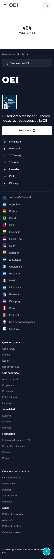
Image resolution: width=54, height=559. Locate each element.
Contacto (7, 501)
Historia (6, 354)
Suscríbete (27, 130)
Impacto (6, 403)
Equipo (6, 361)
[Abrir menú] (5, 5)
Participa (7, 489)
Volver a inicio (27, 32)
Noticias (6, 421)
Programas (8, 385)
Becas (5, 458)
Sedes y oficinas (10, 367)
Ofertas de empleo (11, 477)
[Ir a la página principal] (13, 5)
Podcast (6, 427)
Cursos (6, 452)
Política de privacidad (13, 514)
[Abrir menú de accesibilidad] (46, 551)
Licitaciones (8, 483)
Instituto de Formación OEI (16, 440)
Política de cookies (11, 526)
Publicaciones (9, 397)
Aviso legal (8, 520)
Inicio (22, 54)
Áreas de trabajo (10, 379)
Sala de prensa (10, 495)
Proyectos (7, 391)
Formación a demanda (13, 446)
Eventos (6, 415)
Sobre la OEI (8, 349)
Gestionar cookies (11, 532)
